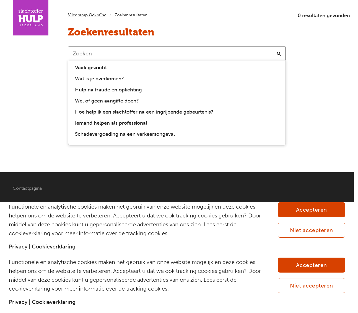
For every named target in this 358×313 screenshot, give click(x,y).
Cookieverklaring (54, 246)
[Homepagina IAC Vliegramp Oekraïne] (30, 17)
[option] (177, 78)
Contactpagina (27, 188)
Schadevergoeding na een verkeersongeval (125, 134)
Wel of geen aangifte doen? (107, 101)
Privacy (18, 246)
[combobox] (177, 53)
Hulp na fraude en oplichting (108, 90)
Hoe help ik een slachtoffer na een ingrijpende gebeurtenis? (144, 112)
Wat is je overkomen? (99, 79)
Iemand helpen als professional (111, 123)
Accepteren (311, 209)
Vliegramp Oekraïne (87, 14)
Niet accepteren (311, 230)
